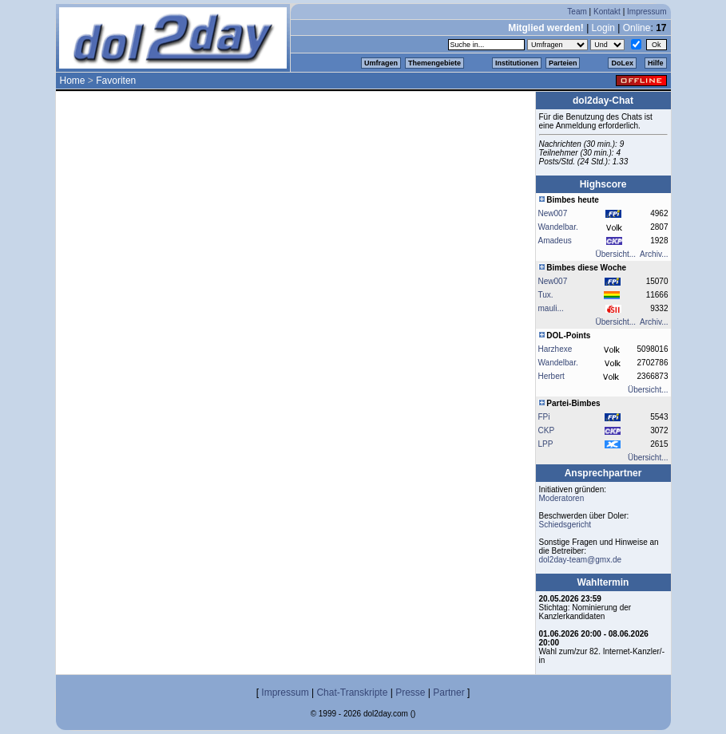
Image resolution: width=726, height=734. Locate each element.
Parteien (563, 63)
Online (637, 28)
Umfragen (381, 63)
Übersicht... (616, 254)
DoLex (622, 63)
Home (72, 80)
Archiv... (654, 254)
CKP (546, 430)
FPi (544, 416)
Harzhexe (555, 349)
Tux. (545, 294)
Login (603, 28)
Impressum (646, 11)
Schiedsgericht (565, 524)
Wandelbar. (558, 227)
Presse (410, 692)
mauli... (551, 308)
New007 (553, 213)
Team (576, 11)
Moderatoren (562, 498)
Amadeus (555, 240)
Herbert (551, 376)
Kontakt (607, 11)
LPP (545, 444)
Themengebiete (434, 63)
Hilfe (656, 63)
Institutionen (516, 63)
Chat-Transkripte (351, 692)
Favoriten (116, 80)
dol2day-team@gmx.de (580, 559)
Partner (448, 692)
